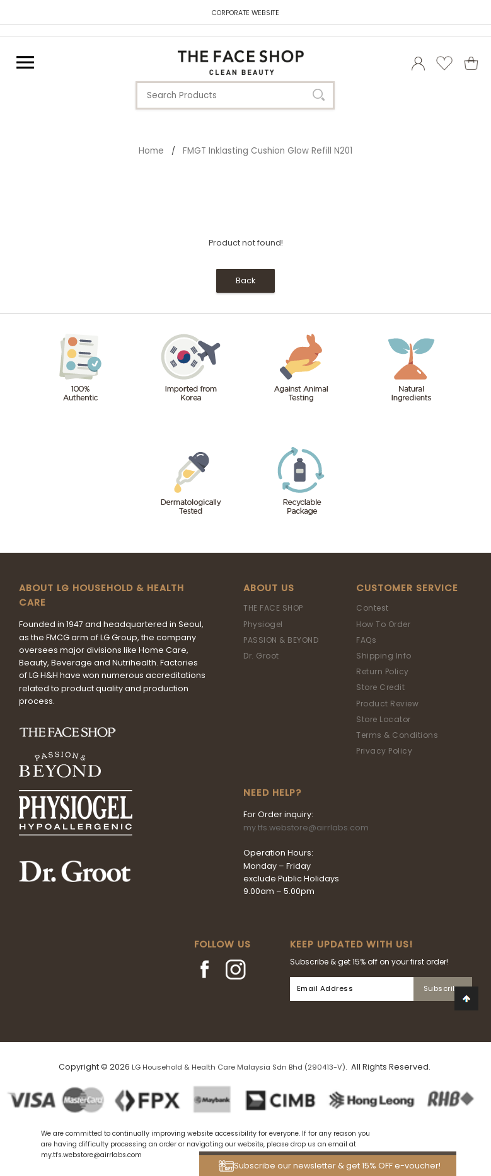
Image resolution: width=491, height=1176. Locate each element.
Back (245, 280)
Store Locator (383, 719)
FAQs (366, 640)
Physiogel (263, 624)
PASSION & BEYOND (280, 640)
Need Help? (272, 792)
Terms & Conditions (397, 735)
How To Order (383, 624)
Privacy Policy (384, 750)
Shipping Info (384, 655)
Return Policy (382, 671)
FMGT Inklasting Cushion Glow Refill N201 (267, 151)
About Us (268, 588)
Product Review (387, 703)
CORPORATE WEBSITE (245, 13)
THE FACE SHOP (273, 607)
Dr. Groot (261, 655)
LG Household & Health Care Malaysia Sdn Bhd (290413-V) (238, 1067)
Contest (372, 607)
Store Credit (380, 687)
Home (151, 151)
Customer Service (407, 588)
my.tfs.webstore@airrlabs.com (306, 827)
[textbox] (235, 95)
